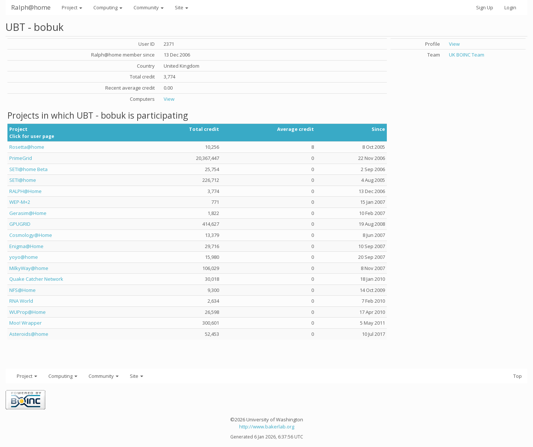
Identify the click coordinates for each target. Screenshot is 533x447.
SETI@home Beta (28, 169)
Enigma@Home (26, 246)
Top (517, 376)
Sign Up (484, 7)
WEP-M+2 (19, 202)
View (169, 99)
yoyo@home (23, 257)
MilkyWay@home (28, 268)
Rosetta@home (26, 147)
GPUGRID (19, 224)
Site (181, 7)
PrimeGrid (20, 158)
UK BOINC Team (466, 54)
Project (72, 7)
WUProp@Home (27, 312)
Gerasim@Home (27, 213)
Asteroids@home (28, 334)
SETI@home (22, 180)
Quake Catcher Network (36, 279)
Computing (107, 7)
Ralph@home (31, 7)
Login (510, 7)
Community (149, 7)
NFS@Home (22, 290)
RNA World (21, 301)
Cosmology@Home (30, 235)
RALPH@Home (25, 191)
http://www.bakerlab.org (266, 426)
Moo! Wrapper (25, 322)
